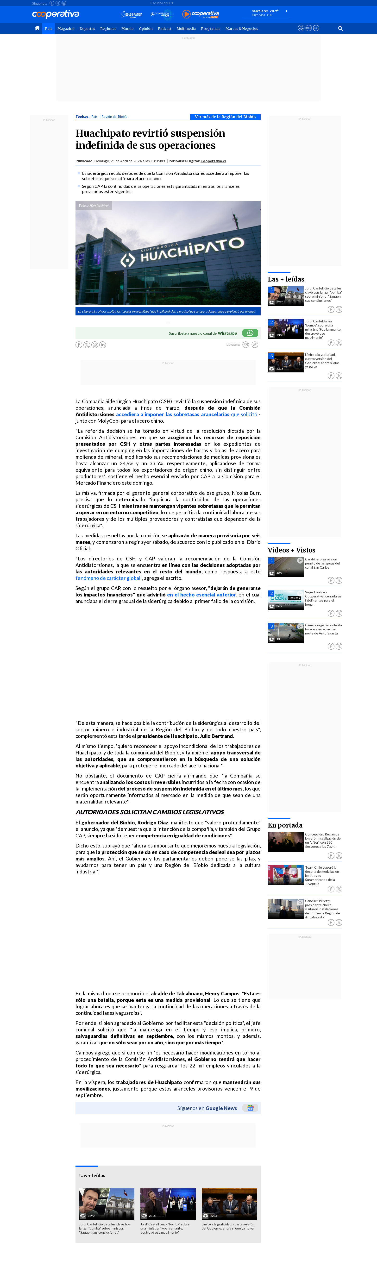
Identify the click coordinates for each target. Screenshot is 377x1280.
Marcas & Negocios (242, 28)
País (48, 28)
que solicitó (243, 414)
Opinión (146, 28)
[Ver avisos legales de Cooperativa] (301, 32)
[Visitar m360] (308, 32)
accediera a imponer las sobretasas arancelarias (172, 414)
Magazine (65, 28)
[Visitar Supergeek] (316, 32)
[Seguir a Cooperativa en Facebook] (52, 3)
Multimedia (186, 28)
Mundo (127, 28)
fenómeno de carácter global (107, 578)
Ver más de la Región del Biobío (225, 117)
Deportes (87, 28)
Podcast (164, 28)
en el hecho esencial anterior (201, 594)
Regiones (108, 28)
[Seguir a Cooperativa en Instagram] (64, 3)
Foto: (83, 205)
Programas (210, 28)
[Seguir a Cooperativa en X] (58, 3)
